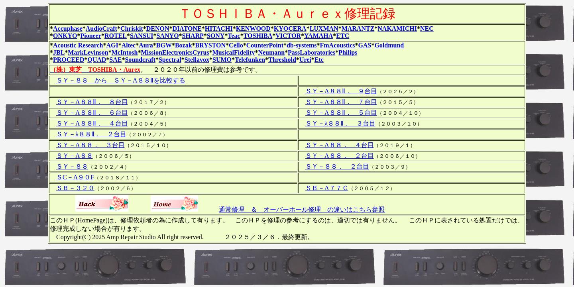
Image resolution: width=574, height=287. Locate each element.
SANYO (168, 35)
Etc (319, 59)
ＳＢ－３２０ (75, 188)
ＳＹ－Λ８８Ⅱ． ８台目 (92, 101)
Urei (305, 59)
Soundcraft (140, 59)
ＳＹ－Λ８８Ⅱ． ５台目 (341, 112)
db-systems (302, 45)
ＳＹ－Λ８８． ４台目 (339, 145)
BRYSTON (210, 45)
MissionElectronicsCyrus (175, 52)
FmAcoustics (337, 45)
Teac (234, 35)
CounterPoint (264, 45)
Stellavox (197, 59)
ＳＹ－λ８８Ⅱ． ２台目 (91, 134)
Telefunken (250, 59)
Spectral (170, 59)
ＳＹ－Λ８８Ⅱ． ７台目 (341, 101)
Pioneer (90, 35)
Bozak (183, 45)
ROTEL (115, 35)
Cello (236, 45)
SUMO (222, 59)
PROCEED (68, 59)
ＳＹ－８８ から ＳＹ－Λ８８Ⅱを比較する (120, 80)
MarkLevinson (88, 52)
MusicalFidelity (233, 52)
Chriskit (131, 28)
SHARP (193, 35)
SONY (215, 35)
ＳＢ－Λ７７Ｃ (326, 188)
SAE (115, 59)
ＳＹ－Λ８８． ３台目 (90, 145)
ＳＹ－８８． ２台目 (337, 166)
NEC (427, 28)
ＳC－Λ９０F (75, 177)
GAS (365, 45)
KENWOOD (253, 28)
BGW (164, 45)
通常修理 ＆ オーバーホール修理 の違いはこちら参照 (302, 209)
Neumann (271, 52)
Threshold (282, 59)
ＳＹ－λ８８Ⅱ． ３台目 (340, 123)
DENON (157, 28)
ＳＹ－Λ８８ (74, 155)
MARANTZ (358, 28)
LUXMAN (324, 28)
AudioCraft (101, 28)
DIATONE (187, 28)
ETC (342, 35)
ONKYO (65, 35)
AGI (112, 45)
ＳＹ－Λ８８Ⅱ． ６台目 (92, 112)
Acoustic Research (78, 45)
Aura (146, 45)
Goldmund (389, 45)
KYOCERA (290, 28)
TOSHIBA (258, 35)
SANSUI (141, 35)
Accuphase (68, 28)
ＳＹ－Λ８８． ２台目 (339, 155)
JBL (59, 52)
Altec (129, 45)
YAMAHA (318, 35)
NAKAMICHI (397, 28)
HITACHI (219, 28)
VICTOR (288, 35)
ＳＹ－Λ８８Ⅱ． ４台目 (92, 123)
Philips (347, 52)
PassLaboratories (311, 52)
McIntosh (125, 52)
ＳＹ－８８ (72, 166)
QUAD (96, 59)
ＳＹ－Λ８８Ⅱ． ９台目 (341, 91)
